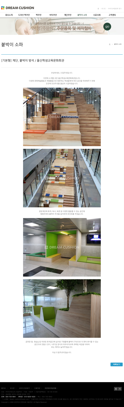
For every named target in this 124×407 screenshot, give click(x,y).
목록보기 (116, 364)
